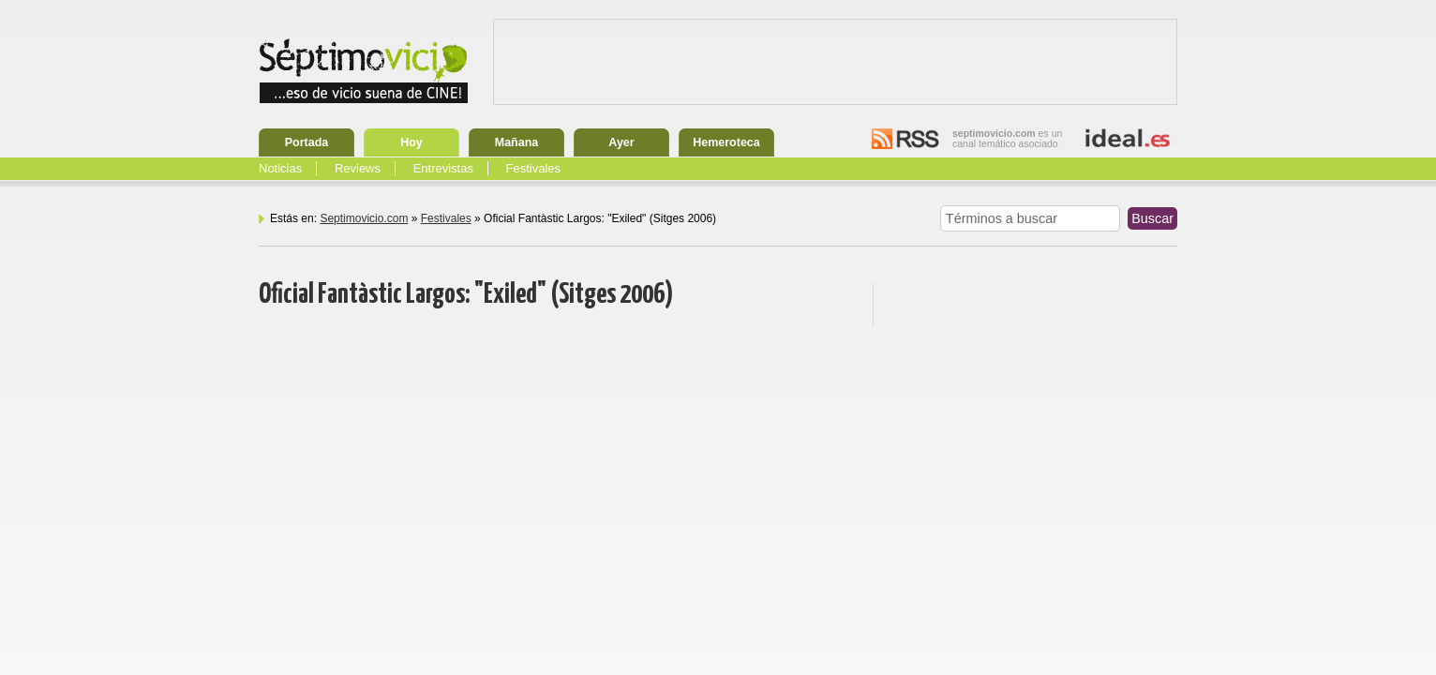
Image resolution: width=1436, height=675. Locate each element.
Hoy (411, 142)
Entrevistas (443, 168)
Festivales (533, 168)
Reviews (358, 168)
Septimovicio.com (364, 218)
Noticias (280, 168)
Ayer (621, 142)
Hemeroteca (726, 142)
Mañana (517, 142)
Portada (307, 142)
